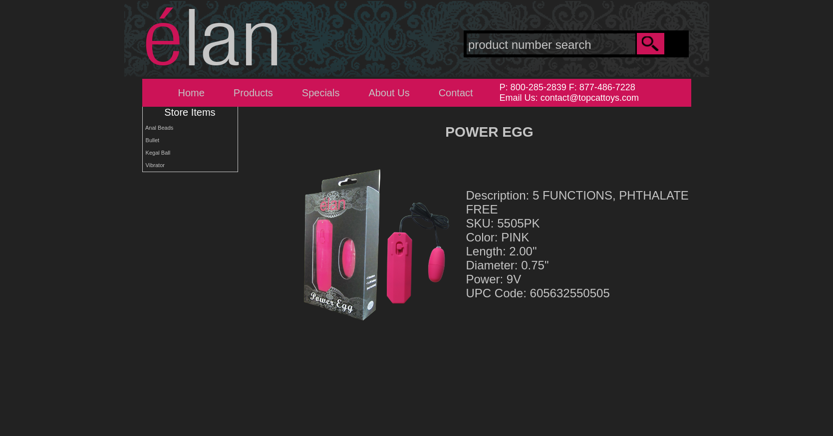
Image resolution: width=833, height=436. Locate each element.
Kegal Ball (157, 153)
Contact (456, 92)
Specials (321, 92)
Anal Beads (158, 128)
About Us (388, 92)
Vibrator (154, 165)
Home (191, 92)
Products (253, 92)
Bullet (151, 140)
